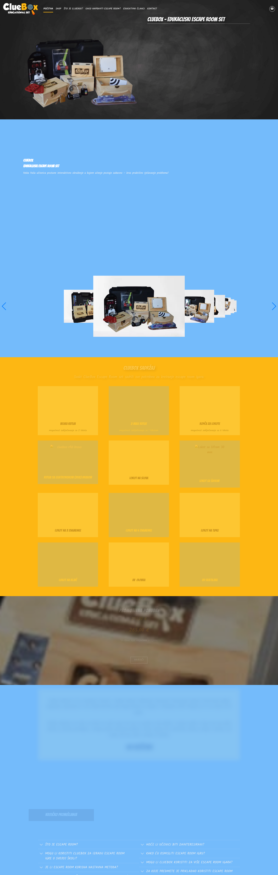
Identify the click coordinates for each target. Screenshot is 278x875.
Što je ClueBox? (73, 9)
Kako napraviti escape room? (103, 9)
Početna (48, 9)
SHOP (58, 9)
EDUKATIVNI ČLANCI (134, 9)
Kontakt (152, 9)
